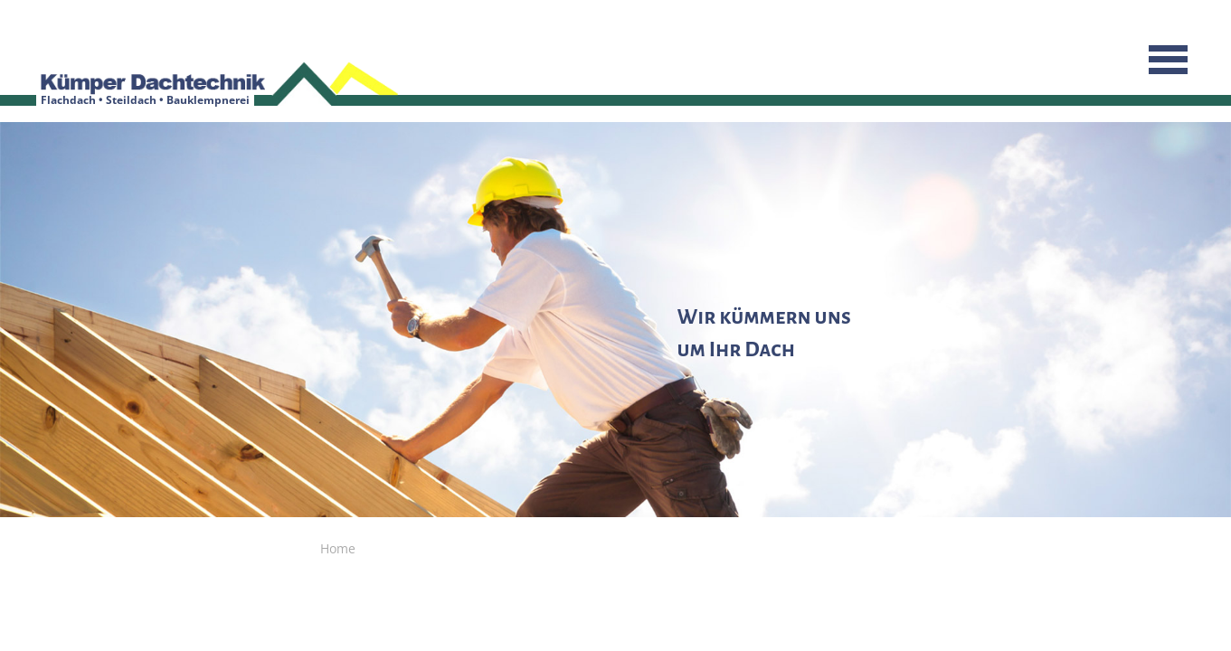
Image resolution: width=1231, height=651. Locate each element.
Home (337, 548)
